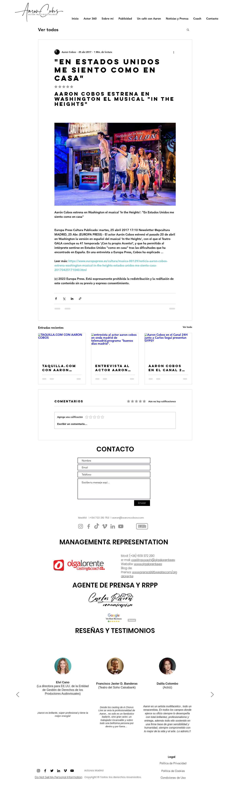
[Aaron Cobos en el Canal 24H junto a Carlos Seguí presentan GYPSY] (168, 346)
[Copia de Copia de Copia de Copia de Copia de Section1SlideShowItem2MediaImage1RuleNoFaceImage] (89, 744)
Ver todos (48, 29)
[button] (188, 29)
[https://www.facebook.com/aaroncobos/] (88, 526)
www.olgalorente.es (148, 564)
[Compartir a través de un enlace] (80, 298)
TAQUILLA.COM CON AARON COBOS (59, 368)
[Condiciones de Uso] (173, 777)
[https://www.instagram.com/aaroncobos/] (80, 526)
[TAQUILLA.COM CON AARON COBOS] (62, 346)
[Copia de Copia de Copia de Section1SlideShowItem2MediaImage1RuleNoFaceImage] (100, 744)
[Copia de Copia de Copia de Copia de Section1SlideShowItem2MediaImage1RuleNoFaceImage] (125, 744)
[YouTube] (121, 526)
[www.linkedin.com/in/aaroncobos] (113, 526)
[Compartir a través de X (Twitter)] (64, 298)
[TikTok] (96, 526)
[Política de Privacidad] (173, 763)
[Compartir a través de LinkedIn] (72, 298)
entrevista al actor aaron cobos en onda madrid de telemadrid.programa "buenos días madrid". (113, 368)
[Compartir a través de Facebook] (56, 298)
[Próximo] (212, 695)
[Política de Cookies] (173, 771)
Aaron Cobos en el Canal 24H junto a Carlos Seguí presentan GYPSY (168, 368)
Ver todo (187, 327)
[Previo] (17, 695)
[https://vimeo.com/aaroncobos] (104, 526)
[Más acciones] (174, 52)
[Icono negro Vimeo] (65, 771)
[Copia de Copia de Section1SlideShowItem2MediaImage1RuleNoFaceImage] (104, 744)
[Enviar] (142, 503)
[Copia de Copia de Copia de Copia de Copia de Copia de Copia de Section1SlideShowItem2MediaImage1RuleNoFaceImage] (118, 744)
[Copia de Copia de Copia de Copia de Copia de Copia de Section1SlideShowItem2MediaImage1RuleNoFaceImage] (79, 744)
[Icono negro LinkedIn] (59, 771)
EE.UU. (66, 686)
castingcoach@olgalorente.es (153, 560)
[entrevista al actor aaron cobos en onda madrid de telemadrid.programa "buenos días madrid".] (115, 346)
